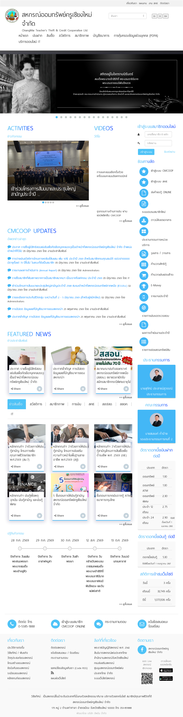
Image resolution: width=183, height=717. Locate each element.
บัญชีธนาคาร (101, 36)
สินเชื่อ (51, 36)
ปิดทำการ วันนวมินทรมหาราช (119, 559)
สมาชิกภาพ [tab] (57, 404)
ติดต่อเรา (164, 3)
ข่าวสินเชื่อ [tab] (15, 404)
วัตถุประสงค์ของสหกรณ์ (20, 658)
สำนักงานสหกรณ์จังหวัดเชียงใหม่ (111, 658)
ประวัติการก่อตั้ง (16, 647)
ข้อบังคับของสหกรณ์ (18, 668)
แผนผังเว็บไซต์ (58, 678)
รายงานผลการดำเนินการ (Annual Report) (34, 270)
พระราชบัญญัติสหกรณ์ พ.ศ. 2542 (112, 647)
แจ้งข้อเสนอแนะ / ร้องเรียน (65, 653)
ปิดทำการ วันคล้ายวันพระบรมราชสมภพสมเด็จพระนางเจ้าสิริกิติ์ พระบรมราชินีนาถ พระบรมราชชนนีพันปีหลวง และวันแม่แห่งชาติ (95, 574)
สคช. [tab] (92, 404)
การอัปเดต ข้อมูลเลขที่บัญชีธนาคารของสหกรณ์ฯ (37, 309)
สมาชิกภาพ (82, 36)
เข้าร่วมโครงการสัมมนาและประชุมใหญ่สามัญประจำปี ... (43, 192)
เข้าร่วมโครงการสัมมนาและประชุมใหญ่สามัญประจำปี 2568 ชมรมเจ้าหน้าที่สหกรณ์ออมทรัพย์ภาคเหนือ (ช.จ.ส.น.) (69, 285)
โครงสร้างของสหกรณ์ (19, 663)
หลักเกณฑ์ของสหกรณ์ (19, 678)
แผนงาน (143, 3)
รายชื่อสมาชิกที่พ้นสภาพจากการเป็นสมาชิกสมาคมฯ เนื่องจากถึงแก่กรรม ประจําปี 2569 (57, 278)
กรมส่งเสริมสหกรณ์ (104, 663)
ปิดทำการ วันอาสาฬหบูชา (45, 559)
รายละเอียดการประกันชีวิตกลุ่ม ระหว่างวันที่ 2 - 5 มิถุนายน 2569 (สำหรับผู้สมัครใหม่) (56, 297)
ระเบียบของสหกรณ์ (17, 673)
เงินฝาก (37, 36)
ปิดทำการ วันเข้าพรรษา (69, 559)
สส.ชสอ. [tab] (107, 404)
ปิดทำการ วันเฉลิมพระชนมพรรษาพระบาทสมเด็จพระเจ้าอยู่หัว (19, 564)
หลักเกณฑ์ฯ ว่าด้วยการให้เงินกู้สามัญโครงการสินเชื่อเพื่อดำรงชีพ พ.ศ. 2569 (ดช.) (113, 451)
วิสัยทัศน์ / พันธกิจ (18, 653)
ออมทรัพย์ (148, 476)
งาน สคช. (153, 3)
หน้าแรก (23, 36)
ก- (154, 16)
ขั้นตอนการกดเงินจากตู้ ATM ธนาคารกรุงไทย (113, 498)
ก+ (165, 16)
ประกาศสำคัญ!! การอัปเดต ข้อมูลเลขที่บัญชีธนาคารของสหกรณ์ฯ (46, 316)
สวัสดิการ (64, 36)
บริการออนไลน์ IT (29, 42)
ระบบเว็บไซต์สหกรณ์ (104, 678)
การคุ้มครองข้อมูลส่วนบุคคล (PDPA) (136, 36)
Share (16, 388)
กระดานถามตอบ (59, 658)
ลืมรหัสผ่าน (169, 152)
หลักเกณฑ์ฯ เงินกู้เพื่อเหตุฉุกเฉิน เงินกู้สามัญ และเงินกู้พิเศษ (26, 500)
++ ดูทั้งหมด (82, 205)
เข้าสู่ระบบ (146, 151)
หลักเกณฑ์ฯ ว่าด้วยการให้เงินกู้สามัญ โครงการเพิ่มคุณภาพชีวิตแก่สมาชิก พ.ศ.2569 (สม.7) (27, 453)
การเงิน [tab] (76, 404)
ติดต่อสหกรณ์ (58, 647)
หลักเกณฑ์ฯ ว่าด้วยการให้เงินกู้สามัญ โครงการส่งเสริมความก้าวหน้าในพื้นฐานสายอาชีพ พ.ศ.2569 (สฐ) (70, 453)
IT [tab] (12, 414)
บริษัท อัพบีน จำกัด (97, 713)
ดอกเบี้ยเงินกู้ (150, 557)
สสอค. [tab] (124, 404)
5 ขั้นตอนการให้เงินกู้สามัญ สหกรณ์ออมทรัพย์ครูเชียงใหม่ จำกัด (70, 500)
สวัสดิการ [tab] (36, 404)
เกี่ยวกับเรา (132, 3)
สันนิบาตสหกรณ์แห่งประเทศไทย (110, 653)
